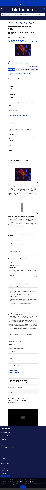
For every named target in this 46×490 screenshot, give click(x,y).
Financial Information (5, 463)
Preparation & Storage (12, 73)
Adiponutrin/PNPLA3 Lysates (13, 370)
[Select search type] (5, 14)
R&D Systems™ (11, 1)
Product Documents (28, 73)
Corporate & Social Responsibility (7, 447)
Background (20, 73)
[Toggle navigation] (2, 8)
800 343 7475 (7, 436)
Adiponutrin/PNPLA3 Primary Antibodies (16, 372)
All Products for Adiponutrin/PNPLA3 (15, 367)
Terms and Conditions (5, 450)
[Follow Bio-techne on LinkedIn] (2, 475)
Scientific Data (21, 72)
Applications (27, 72)
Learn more (13, 484)
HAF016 (35, 222)
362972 (18, 348)
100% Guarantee (34, 66)
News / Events (4, 458)
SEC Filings (3, 468)
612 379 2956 (5, 435)
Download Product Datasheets (16, 387)
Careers (2, 445)
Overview (3, 456)
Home (9, 22)
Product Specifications (12, 72)
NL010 (30, 192)
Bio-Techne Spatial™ (20, 1)
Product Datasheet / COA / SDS (17, 37)
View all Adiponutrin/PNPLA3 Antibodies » (18, 115)
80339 (10, 348)
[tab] (11, 69)
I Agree (23, 487)
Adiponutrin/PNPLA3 (20, 22)
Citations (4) (21, 36)
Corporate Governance (5, 470)
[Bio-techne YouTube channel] (8, 475)
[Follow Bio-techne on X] (5, 475)
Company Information (5, 460)
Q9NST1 (10, 361)
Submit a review (12, 36)
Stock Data (3, 465)
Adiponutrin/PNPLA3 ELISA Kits (14, 368)
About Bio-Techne (4, 442)
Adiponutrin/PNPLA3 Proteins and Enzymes (16, 374)
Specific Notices (11, 74)
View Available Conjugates (22, 63)
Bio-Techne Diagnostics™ (32, 1)
